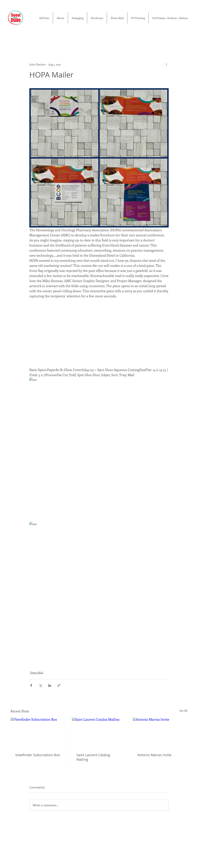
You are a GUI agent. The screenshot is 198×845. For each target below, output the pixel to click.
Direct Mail (36, 672)
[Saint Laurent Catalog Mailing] (99, 733)
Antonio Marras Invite (154, 755)
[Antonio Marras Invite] (160, 733)
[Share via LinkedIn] (49, 685)
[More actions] (166, 64)
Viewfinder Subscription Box (37, 755)
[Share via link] (59, 685)
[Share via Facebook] (31, 685)
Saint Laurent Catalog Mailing (93, 757)
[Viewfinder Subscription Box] (38, 733)
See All (183, 710)
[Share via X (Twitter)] (40, 685)
